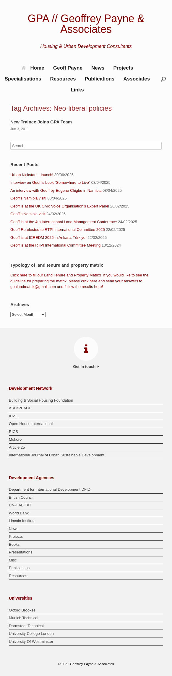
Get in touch (86, 366)
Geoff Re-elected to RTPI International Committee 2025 (57, 229)
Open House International (31, 423)
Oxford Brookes (22, 610)
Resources (63, 79)
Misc (13, 560)
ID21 (13, 416)
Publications (99, 79)
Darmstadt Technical (26, 626)
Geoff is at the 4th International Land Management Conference (63, 222)
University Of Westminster (31, 641)
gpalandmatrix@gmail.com (33, 286)
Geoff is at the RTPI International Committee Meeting (55, 245)
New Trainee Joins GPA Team (41, 121)
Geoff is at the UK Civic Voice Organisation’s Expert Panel (59, 206)
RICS (13, 431)
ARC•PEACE (20, 408)
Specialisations (23, 79)
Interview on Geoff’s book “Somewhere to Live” (50, 182)
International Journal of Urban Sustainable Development (56, 455)
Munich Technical (23, 618)
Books (14, 544)
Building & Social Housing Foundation (41, 400)
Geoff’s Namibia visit (27, 214)
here (23, 275)
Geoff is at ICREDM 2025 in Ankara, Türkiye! (48, 237)
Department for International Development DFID (49, 489)
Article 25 (17, 447)
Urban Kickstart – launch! (31, 175)
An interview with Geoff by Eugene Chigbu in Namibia (55, 190)
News (97, 68)
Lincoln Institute (22, 521)
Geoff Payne (67, 68)
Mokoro (15, 439)
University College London (31, 633)
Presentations (21, 552)
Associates (137, 79)
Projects (123, 68)
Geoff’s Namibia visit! (28, 198)
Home (33, 68)
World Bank (19, 513)
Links (77, 90)
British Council (21, 497)
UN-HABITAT (20, 505)
